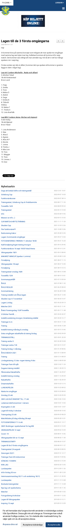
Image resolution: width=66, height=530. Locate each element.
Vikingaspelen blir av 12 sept (12, 438)
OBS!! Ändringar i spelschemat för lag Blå (17, 426)
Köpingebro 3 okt (8, 407)
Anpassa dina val (10, 524)
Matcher (4, 492)
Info (2, 214)
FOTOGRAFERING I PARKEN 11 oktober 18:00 (19, 241)
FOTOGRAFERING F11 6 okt (12, 422)
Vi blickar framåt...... (9, 314)
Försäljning (5, 260)
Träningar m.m (6, 322)
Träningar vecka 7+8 (9, 345)
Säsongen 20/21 (7, 453)
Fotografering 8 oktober (10, 496)
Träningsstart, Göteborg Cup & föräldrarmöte (19, 202)
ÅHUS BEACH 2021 (8, 353)
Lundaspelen (6, 469)
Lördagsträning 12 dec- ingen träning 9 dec (18, 360)
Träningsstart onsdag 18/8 (11, 272)
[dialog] (33, 517)
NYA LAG (4, 465)
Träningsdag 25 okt (9, 415)
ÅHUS (3, 283)
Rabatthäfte (5, 380)
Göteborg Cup (6, 195)
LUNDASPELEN (7, 388)
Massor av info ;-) (8, 218)
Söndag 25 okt (7, 395)
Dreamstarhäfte (7, 384)
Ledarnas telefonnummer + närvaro (15, 403)
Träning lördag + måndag (11, 349)
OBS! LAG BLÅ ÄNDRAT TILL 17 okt (15, 399)
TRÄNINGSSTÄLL (8, 337)
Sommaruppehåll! (8, 279)
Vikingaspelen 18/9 (8, 252)
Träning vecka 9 (7, 341)
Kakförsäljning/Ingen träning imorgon (16, 245)
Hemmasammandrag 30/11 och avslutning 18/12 (20, 476)
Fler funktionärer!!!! (8, 229)
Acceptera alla (54, 525)
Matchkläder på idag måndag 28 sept (16, 418)
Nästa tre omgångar (9, 391)
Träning (4, 326)
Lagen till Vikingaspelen (10, 499)
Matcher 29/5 (6, 306)
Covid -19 (5, 434)
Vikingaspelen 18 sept (10, 264)
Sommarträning (7, 291)
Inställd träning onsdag (10, 376)
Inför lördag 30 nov (8, 472)
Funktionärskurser (8, 198)
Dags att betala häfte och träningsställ (16, 191)
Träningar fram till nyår (10, 364)
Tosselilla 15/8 (7, 276)
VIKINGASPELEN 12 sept (10, 430)
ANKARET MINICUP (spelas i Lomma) (16, 256)
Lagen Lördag (6, 303)
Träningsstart (6, 210)
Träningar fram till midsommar (13, 457)
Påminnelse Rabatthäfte (10, 372)
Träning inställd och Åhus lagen (13, 295)
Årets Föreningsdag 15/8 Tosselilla (15, 310)
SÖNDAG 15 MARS (8, 461)
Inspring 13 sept (7, 503)
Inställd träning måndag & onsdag (14, 330)
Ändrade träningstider (9, 484)
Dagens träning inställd (10, 368)
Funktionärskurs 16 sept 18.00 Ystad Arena (18, 249)
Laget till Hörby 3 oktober (11, 411)
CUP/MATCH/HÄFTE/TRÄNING (13, 222)
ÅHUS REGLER (7, 287)
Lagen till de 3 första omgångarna (25, 41)
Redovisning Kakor (8, 233)
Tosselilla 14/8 (7, 206)
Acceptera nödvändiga (33, 525)
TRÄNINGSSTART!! (8, 442)
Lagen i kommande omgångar (13, 237)
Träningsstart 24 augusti (10, 449)
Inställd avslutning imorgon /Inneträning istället (19, 318)
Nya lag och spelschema (11, 488)
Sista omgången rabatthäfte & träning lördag (19, 333)
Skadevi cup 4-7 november (11, 299)
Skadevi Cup (6, 225)
